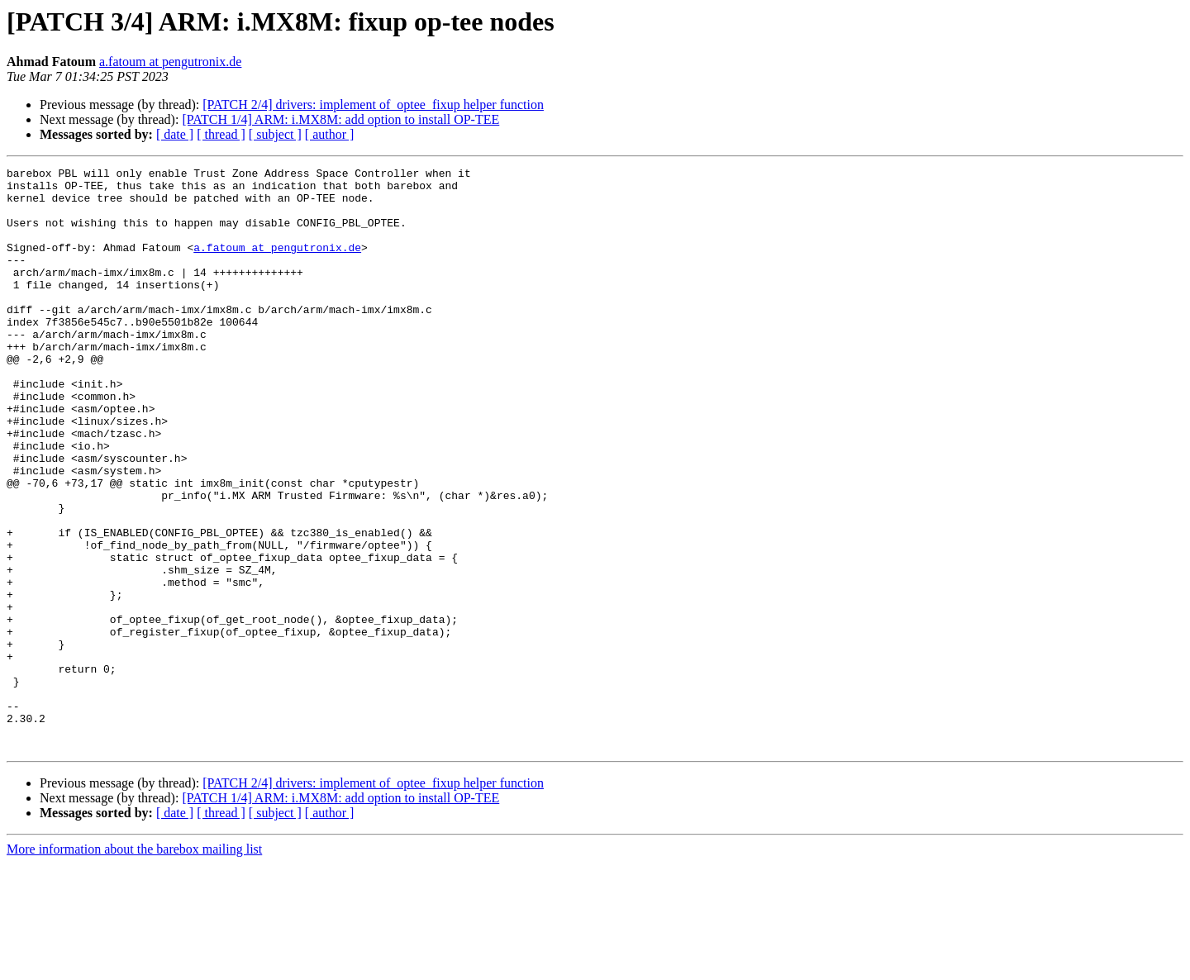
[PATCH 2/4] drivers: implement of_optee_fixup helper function (373, 105)
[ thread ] (221, 134)
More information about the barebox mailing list (134, 966)
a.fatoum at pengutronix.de (170, 62)
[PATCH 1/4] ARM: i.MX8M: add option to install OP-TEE (340, 119)
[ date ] (174, 134)
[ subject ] (275, 134)
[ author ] (330, 134)
